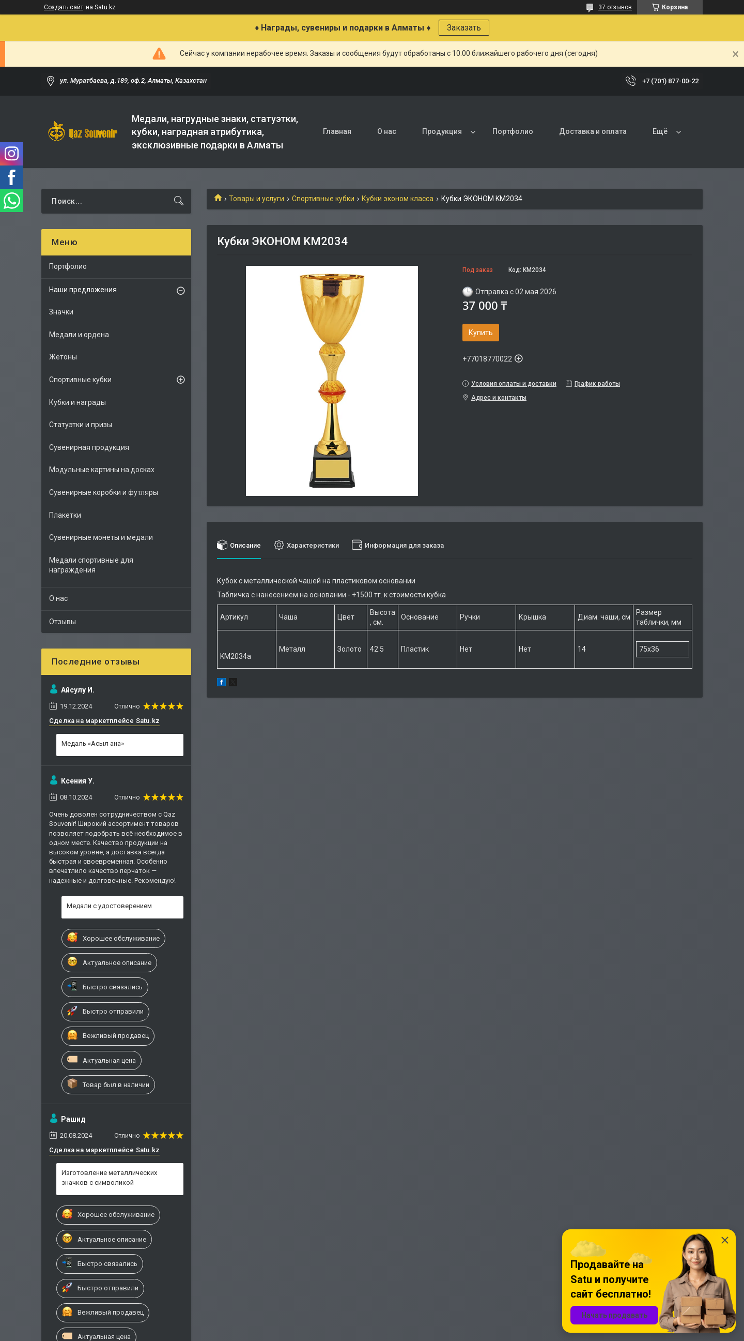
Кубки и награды (77, 402)
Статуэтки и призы (80, 424)
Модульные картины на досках (101, 469)
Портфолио (512, 131)
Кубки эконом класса (397, 198)
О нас (386, 131)
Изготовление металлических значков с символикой (109, 1177)
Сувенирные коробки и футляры (103, 492)
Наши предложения (83, 289)
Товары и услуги (256, 198)
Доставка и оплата (593, 131)
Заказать (464, 28)
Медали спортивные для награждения (91, 565)
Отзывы (62, 621)
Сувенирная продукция (89, 447)
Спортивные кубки (323, 198)
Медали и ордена (79, 334)
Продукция (442, 131)
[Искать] (178, 201)
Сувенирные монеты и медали (101, 537)
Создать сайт (63, 7)
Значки (61, 312)
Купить (481, 332)
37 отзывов (615, 7)
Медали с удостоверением (109, 906)
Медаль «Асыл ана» (92, 743)
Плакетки (65, 515)
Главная (337, 131)
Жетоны (63, 357)
